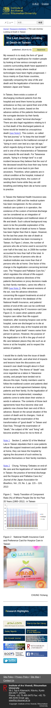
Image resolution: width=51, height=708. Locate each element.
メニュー (8, 22)
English (45, 4)
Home (5, 29)
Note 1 (6, 440)
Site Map (35, 677)
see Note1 (15, 133)
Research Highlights (18, 29)
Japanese (41, 50)
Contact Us (8, 680)
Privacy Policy (22, 677)
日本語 (35, 4)
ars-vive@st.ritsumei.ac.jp (19, 699)
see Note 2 (15, 288)
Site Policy (8, 677)
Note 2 (6, 466)
